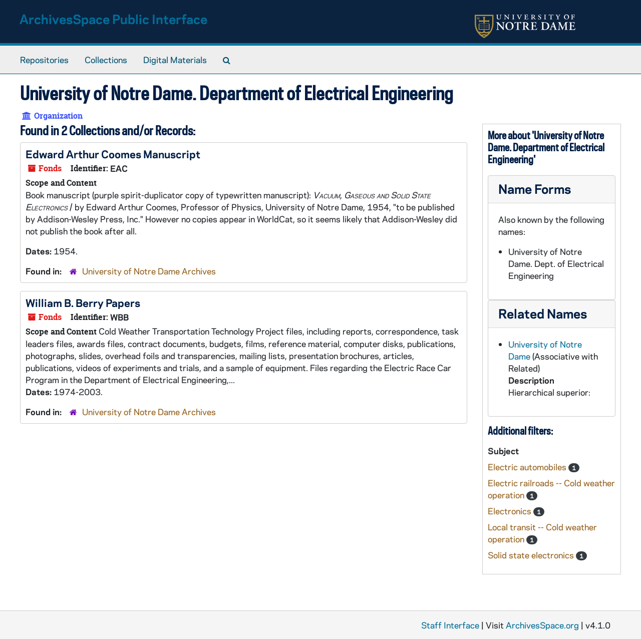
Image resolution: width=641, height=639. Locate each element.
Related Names (542, 313)
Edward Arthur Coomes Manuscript (113, 154)
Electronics (510, 510)
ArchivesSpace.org (542, 624)
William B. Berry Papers (83, 302)
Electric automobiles (528, 466)
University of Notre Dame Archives (149, 270)
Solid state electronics (532, 554)
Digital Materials (175, 59)
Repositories (44, 59)
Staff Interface (450, 624)
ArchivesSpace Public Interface (113, 19)
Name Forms (534, 188)
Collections (106, 59)
